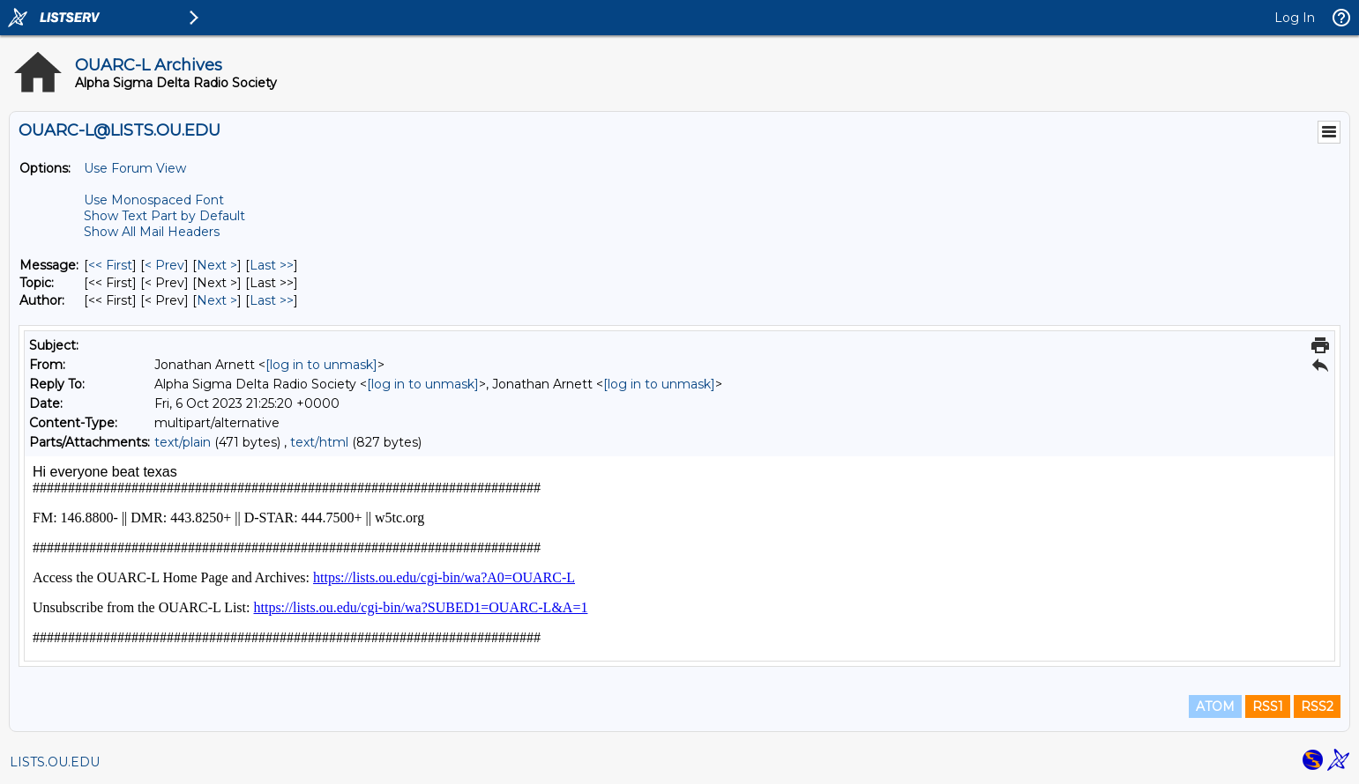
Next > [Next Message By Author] (217, 300)
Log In (1294, 18)
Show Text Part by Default (164, 216)
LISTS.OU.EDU (55, 762)
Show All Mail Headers (152, 232)
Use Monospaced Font (154, 200)
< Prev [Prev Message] (164, 265)
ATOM (1215, 706)
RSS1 (1267, 706)
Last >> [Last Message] (272, 265)
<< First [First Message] (110, 265)
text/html (319, 442)
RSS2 (1317, 706)
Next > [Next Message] (217, 265)
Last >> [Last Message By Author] (272, 300)
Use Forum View (135, 168)
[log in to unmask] (321, 365)
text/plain (182, 442)
